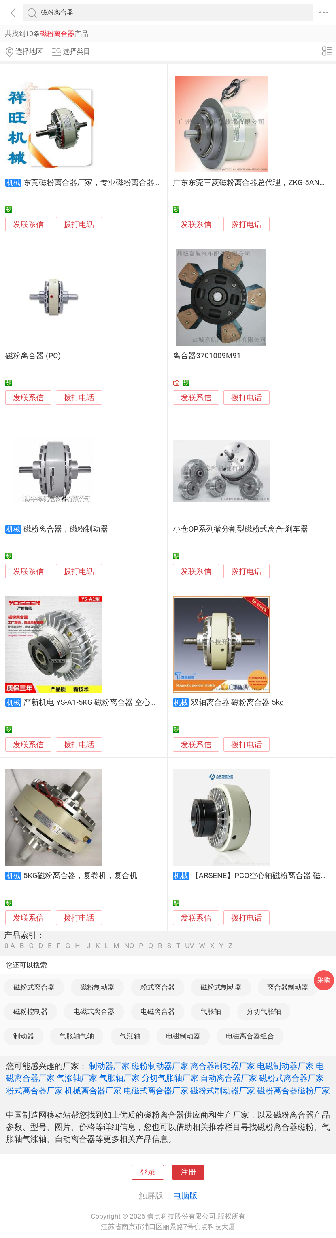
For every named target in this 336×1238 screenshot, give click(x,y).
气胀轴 (210, 1011)
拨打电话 (79, 224)
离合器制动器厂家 (222, 1066)
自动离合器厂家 (228, 1078)
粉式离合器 (157, 987)
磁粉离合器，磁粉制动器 (65, 529)
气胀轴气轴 (77, 1036)
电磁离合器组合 (250, 1036)
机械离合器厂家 (93, 1090)
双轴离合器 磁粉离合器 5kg (237, 702)
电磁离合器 (157, 1011)
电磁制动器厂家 (285, 1066)
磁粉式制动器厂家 (222, 1090)
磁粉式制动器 (221, 987)
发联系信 (28, 224)
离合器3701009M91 (207, 355)
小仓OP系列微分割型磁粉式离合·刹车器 (240, 529)
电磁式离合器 (94, 1011)
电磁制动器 (183, 1036)
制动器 (23, 1036)
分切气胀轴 (264, 1011)
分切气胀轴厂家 (170, 1078)
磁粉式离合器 (34, 987)
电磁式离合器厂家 (155, 1090)
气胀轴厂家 (119, 1078)
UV (189, 945)
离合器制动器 (287, 987)
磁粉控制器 (30, 1011)
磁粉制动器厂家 (160, 1066)
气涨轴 (130, 1036)
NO (129, 945)
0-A (9, 945)
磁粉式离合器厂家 (291, 1078)
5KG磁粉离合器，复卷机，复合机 (80, 875)
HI (78, 945)
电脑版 (185, 1195)
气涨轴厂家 (77, 1078)
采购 (323, 980)
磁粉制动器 (97, 987)
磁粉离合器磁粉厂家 (293, 1090)
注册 (188, 1172)
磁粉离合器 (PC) (33, 355)
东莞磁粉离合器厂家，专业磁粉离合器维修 (96, 182)
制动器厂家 (109, 1066)
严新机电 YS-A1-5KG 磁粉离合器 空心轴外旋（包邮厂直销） (125, 702)
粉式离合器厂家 (34, 1090)
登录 (147, 1172)
